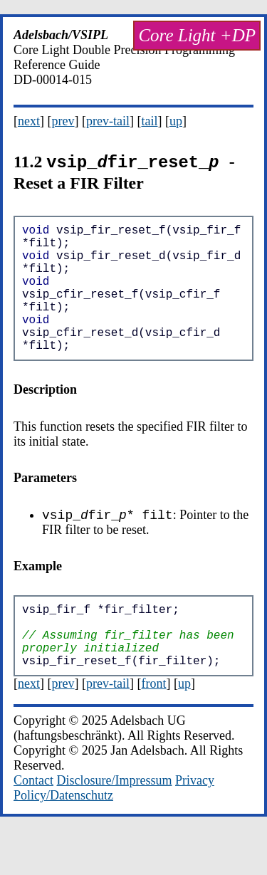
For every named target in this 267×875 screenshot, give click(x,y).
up (175, 121)
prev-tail (108, 121)
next (29, 121)
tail (149, 121)
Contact (33, 824)
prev (63, 121)
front (153, 728)
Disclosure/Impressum (114, 824)
